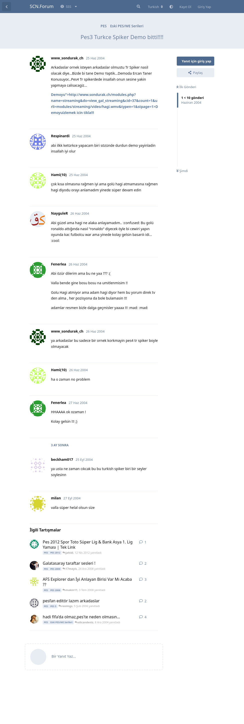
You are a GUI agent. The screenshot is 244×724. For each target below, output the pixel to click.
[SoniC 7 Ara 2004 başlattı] (34, 619)
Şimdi (182, 171)
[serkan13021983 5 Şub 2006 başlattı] (34, 603)
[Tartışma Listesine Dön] (6, 6)
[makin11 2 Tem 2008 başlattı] (34, 581)
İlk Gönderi (186, 87)
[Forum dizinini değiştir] (155, 6)
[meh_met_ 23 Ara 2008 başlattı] (34, 565)
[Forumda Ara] (138, 6)
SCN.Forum (42, 6)
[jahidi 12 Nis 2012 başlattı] (34, 544)
